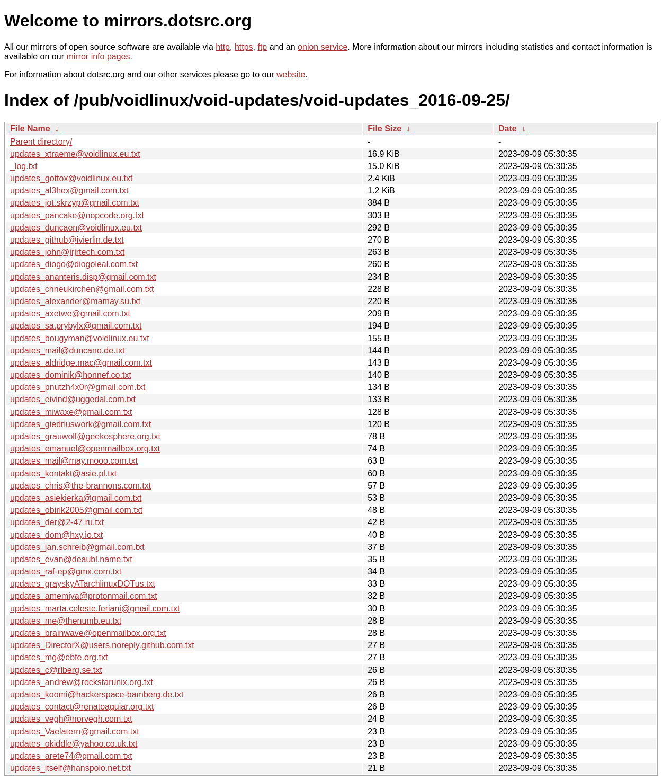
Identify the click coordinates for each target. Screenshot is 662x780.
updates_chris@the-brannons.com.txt (80, 485)
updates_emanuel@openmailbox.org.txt (85, 448)
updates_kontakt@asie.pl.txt (63, 473)
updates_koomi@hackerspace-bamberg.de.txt (97, 694)
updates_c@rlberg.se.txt (56, 670)
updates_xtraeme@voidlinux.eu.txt (75, 153)
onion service (322, 46)
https (244, 46)
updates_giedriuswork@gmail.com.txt (80, 424)
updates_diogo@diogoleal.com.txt (74, 264)
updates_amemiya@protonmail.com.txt (83, 595)
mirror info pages (98, 56)
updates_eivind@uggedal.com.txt (73, 399)
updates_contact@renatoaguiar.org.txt (82, 706)
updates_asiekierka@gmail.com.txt (75, 497)
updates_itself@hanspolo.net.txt (70, 768)
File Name (30, 128)
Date (507, 128)
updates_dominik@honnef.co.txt (70, 374)
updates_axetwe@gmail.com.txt (70, 313)
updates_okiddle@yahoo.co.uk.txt (73, 743)
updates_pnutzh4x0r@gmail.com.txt (77, 387)
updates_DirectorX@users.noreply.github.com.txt (102, 645)
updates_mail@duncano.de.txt (67, 350)
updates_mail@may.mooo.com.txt (74, 460)
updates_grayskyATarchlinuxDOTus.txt (82, 583)
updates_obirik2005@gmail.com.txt (76, 510)
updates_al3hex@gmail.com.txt (69, 190)
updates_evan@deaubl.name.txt (71, 559)
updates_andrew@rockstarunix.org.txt (81, 682)
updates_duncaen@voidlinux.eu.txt (76, 227)
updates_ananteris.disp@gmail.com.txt (83, 276)
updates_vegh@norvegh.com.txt (71, 718)
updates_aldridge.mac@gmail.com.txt (81, 362)
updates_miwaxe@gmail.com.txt (71, 411)
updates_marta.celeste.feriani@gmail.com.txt (95, 608)
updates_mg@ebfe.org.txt (59, 657)
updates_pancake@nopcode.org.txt (77, 215)
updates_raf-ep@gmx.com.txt (65, 571)
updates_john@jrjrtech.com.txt (67, 251)
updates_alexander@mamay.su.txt (75, 301)
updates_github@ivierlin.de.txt (67, 239)
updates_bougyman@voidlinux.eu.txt (79, 338)
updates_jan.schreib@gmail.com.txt (77, 547)
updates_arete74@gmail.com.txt (71, 755)
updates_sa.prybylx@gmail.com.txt (75, 325)
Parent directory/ (41, 141)
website (290, 74)
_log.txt (24, 166)
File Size (384, 128)
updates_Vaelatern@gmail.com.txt (74, 731)
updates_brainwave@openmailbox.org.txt (88, 632)
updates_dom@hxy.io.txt (56, 534)
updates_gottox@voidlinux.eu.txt (71, 178)
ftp (262, 46)
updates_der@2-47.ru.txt (57, 522)
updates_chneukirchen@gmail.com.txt (82, 289)
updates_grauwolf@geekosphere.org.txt (85, 436)
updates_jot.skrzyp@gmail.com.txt (74, 202)
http (223, 46)
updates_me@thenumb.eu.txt (65, 620)
